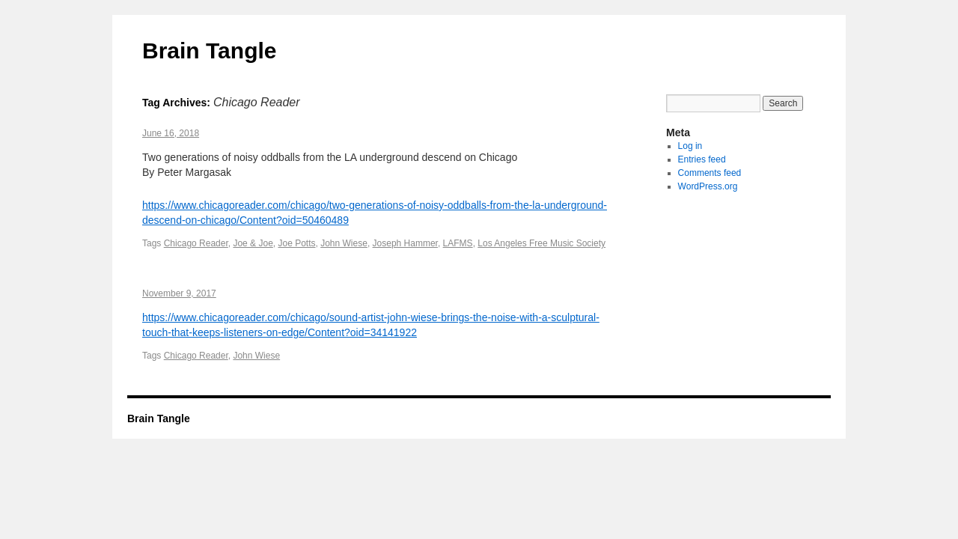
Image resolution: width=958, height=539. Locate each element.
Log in (690, 146)
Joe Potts (296, 243)
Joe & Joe (252, 243)
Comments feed (710, 173)
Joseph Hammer (405, 243)
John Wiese (343, 243)
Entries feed (702, 159)
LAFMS (458, 243)
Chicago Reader (196, 243)
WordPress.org (708, 186)
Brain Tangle (209, 50)
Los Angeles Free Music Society (541, 243)
